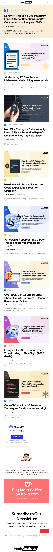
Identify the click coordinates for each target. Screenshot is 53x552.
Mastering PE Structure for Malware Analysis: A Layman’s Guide (26, 79)
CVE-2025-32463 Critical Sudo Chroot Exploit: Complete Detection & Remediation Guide (26, 298)
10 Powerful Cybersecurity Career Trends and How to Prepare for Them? (24, 243)
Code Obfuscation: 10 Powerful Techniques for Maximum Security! (25, 407)
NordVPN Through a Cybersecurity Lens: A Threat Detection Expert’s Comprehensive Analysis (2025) (25, 19)
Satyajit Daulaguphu (10, 26)
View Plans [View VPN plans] (17, 437)
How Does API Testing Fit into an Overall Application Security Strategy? (23, 187)
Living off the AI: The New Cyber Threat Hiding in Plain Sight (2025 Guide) (24, 353)
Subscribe (44, 531)
